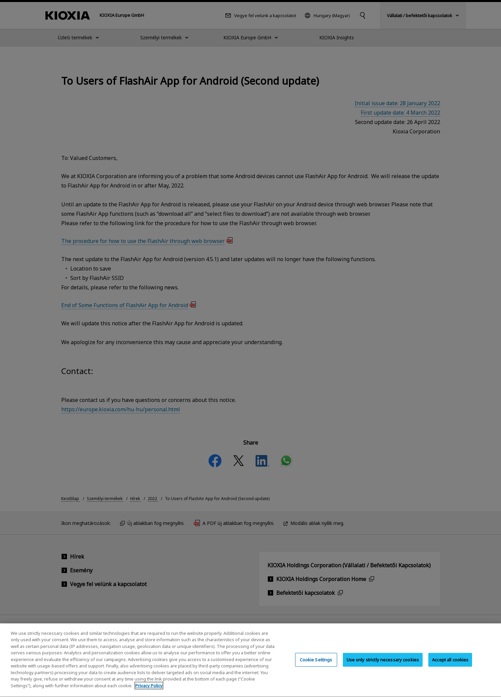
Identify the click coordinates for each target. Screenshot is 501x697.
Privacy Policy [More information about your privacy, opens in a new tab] (149, 693)
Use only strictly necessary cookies (383, 667)
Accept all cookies (450, 667)
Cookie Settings (316, 667)
